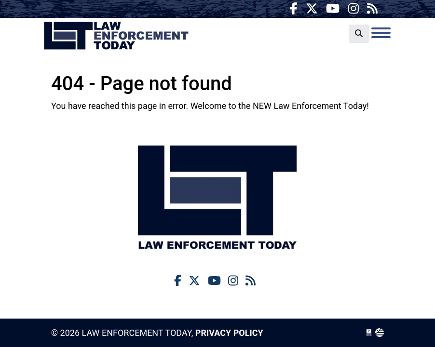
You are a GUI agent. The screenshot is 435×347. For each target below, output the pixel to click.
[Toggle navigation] (381, 33)
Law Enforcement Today (116, 36)
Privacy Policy (229, 333)
